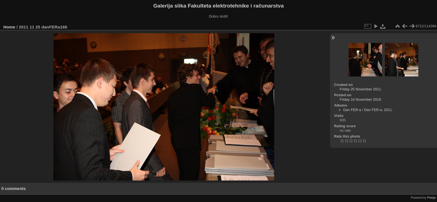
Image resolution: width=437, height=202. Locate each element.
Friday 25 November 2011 (360, 89)
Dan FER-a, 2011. (378, 110)
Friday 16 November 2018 (360, 99)
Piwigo (431, 197)
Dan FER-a (352, 110)
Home (9, 27)
